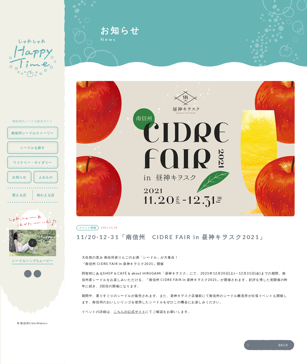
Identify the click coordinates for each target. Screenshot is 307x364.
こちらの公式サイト (129, 311)
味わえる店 (46, 195)
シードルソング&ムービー (32, 261)
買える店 (19, 195)
